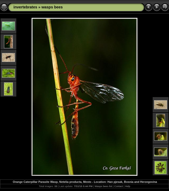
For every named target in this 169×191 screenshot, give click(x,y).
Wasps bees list (103, 186)
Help (127, 186)
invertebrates (25, 7)
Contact (118, 186)
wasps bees (52, 7)
